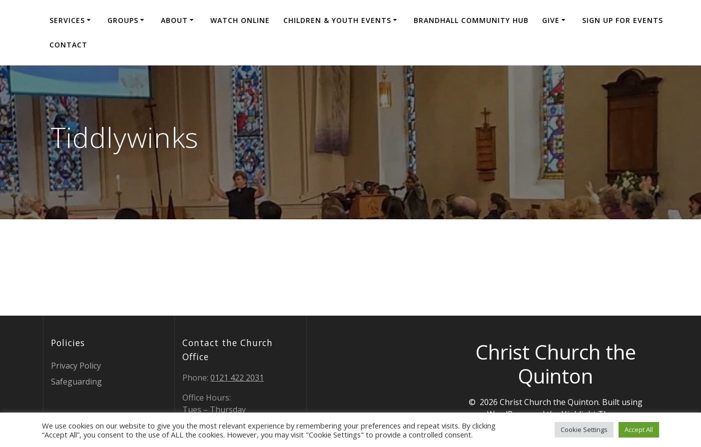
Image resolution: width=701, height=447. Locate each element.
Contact (68, 44)
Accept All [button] (639, 429)
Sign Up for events (622, 20)
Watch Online (240, 20)
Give (551, 20)
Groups (122, 20)
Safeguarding (76, 381)
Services (67, 20)
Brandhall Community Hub (471, 20)
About (174, 20)
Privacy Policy (76, 365)
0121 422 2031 (237, 377)
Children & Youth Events (337, 20)
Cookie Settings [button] (584, 429)
